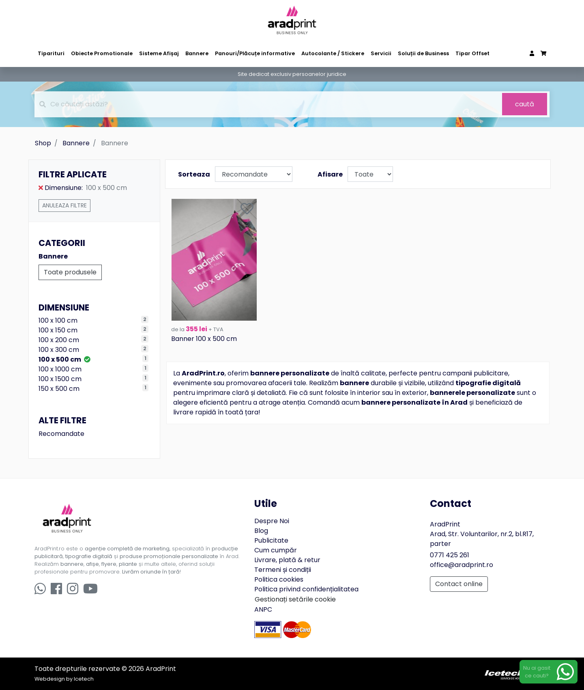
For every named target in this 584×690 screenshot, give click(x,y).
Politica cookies (278, 579)
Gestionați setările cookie (295, 599)
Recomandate (61, 433)
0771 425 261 (449, 555)
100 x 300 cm (59, 349)
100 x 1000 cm (60, 369)
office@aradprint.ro (461, 564)
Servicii (381, 53)
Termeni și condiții (282, 569)
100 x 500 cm (64, 359)
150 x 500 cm (59, 388)
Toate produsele (70, 272)
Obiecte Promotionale (102, 53)
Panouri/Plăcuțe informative (255, 53)
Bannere (196, 53)
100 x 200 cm (59, 340)
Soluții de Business (423, 53)
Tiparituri (51, 53)
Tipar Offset (472, 53)
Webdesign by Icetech (64, 678)
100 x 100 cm (58, 320)
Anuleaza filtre (64, 205)
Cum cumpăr (275, 550)
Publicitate (271, 540)
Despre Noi (271, 521)
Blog (261, 530)
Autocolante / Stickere (332, 53)
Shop (43, 143)
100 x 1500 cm (60, 379)
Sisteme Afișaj (159, 53)
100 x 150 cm (58, 330)
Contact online (459, 584)
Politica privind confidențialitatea (306, 589)
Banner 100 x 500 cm (204, 338)
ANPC (263, 609)
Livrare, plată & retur (287, 560)
